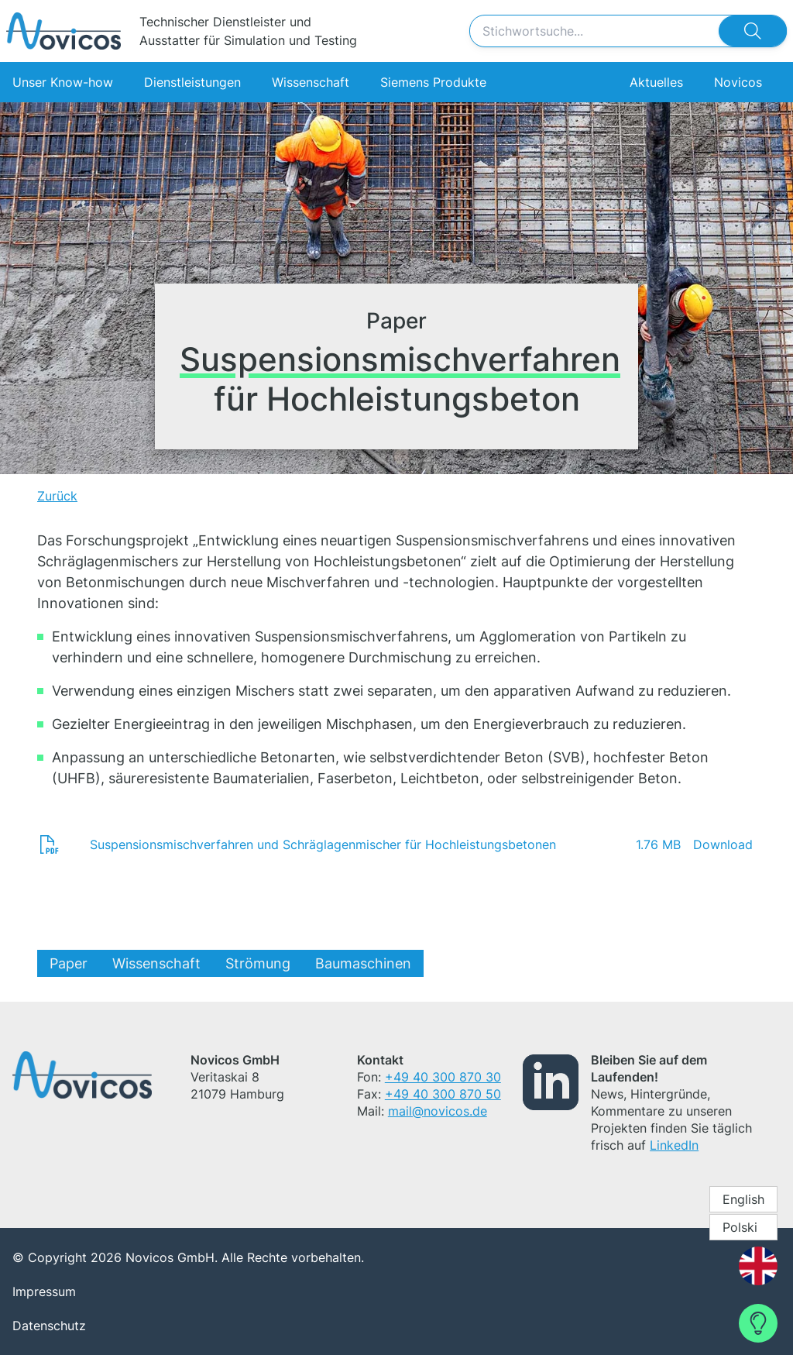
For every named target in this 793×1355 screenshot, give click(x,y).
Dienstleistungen (192, 82)
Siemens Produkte (433, 82)
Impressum (44, 1291)
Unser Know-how (62, 82)
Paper (69, 963)
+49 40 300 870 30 (443, 1077)
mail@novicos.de (437, 1111)
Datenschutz (49, 1325)
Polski (740, 1227)
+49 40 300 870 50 (443, 1094)
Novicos (738, 82)
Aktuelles (656, 82)
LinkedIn (674, 1145)
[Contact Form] (758, 1323)
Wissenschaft (310, 82)
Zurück (57, 496)
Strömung (257, 963)
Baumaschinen (363, 963)
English (743, 1199)
